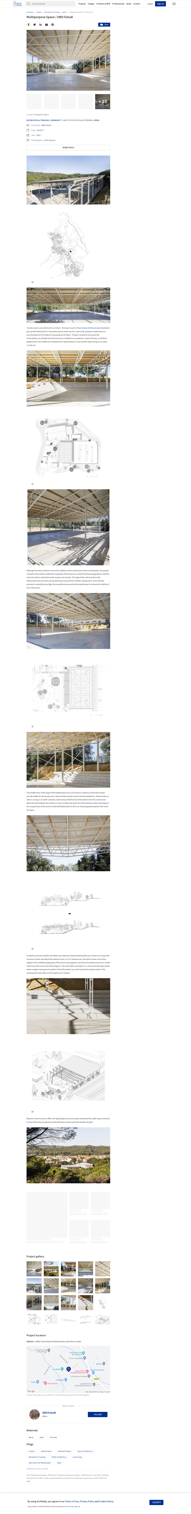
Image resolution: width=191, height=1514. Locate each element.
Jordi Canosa (49, 140)
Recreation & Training (38, 120)
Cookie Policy (106, 1501)
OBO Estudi (46, 125)
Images (91, 4)
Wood (31, 1437)
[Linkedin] (40, 25)
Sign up (160, 3)
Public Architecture (59, 1457)
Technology (142, 1366)
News (128, 4)
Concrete (53, 1437)
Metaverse (125, 1372)
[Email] (47, 25)
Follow (98, 1414)
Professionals (118, 4)
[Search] (53, 3)
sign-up (77, 1506)
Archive (136, 4)
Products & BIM (103, 4)
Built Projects (46, 1451)
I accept (156, 1502)
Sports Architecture (85, 1451)
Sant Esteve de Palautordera (89, 328)
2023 (38, 135)
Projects (82, 4)
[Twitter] (34, 25)
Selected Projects (64, 1451)
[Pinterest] (53, 25)
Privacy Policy (87, 1501)
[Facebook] (28, 25)
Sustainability (126, 1366)
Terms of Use (72, 1501)
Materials (156, 1366)
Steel (42, 1437)
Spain (96, 120)
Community (55, 120)
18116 (39, 130)
